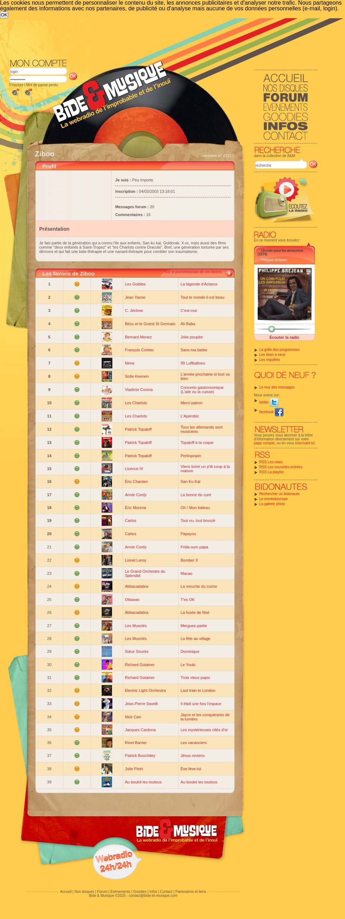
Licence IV (134, 468)
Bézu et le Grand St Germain (150, 324)
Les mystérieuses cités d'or (204, 730)
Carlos (130, 520)
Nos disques (84, 892)
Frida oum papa (194, 547)
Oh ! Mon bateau (195, 507)
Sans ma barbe (193, 350)
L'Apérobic (189, 416)
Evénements (120, 892)
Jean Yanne (135, 297)
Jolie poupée (191, 337)
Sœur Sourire (137, 651)
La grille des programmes (279, 350)
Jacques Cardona (140, 730)
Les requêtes (269, 360)
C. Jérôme (134, 310)
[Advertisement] (154, 72)
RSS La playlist (271, 472)
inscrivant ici (305, 443)
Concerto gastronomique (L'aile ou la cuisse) (201, 389)
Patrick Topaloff (138, 429)
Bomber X (189, 560)
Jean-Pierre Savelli (141, 704)
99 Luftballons (192, 363)
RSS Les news (271, 462)
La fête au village (195, 638)
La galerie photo (272, 504)
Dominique (189, 651)
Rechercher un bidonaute (279, 494)
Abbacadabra (136, 586)
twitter (268, 402)
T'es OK (187, 599)
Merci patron (191, 403)
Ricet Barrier (136, 742)
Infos (153, 892)
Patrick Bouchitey (140, 755)
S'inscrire (16, 85)
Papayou (188, 534)
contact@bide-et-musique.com (153, 896)
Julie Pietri (134, 769)
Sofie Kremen (137, 376)
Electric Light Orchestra (145, 690)
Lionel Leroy (135, 560)
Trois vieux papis (195, 677)
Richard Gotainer (140, 665)
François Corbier (139, 350)
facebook (271, 412)
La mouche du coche (198, 586)
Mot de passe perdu (42, 85)
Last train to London (197, 690)
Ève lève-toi (190, 769)
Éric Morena (135, 507)
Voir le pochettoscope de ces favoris (193, 272)
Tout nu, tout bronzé (197, 520)
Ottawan (132, 599)
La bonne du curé (195, 495)
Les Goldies (135, 284)
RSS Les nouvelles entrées (281, 467)
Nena (129, 363)
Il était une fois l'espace (200, 704)
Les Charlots (136, 403)
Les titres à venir (272, 355)
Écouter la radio (284, 337)
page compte (264, 443)
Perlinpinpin (190, 456)
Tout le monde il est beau (202, 297)
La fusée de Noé (194, 612)
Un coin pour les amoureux (282, 250)
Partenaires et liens (190, 892)
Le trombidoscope (273, 499)
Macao (186, 573)
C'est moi (188, 310)
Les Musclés (136, 626)
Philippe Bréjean (274, 260)
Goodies (139, 892)
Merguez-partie (193, 626)
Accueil (66, 892)
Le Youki (187, 665)
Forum (102, 892)
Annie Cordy (136, 495)
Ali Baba (187, 324)
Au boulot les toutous (143, 782)
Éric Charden (136, 481)
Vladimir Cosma (139, 389)
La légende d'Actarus (198, 284)
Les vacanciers (193, 742)
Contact (166, 892)
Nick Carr (133, 717)
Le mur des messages (277, 387)
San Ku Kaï (190, 481)
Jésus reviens (192, 755)
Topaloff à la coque (196, 442)
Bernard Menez (138, 337)
